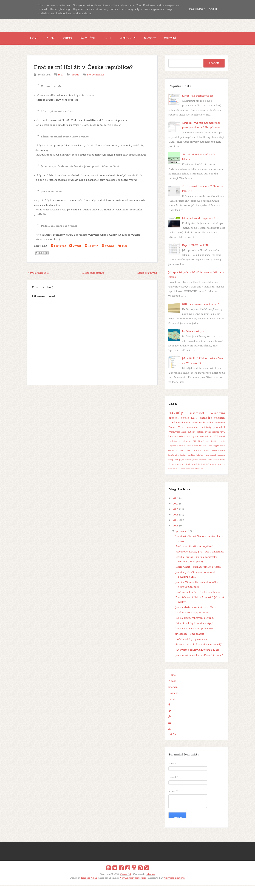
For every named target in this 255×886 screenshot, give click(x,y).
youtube (172, 442)
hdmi (194, 452)
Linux (113, 39)
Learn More (196, 9)
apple (185, 419)
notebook (221, 456)
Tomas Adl (125, 875)
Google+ (91, 247)
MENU (172, 735)
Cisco (71, 39)
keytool (214, 452)
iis (204, 424)
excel (187, 424)
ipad (171, 424)
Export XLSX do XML (195, 246)
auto (181, 447)
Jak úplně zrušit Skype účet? (198, 219)
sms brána (180, 465)
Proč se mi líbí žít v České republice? (83, 68)
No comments (95, 76)
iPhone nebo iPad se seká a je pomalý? (198, 646)
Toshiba (214, 442)
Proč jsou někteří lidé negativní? (194, 547)
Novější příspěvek (38, 274)
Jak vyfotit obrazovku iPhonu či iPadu (197, 651)
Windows (217, 414)
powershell (219, 428)
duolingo (179, 452)
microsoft (197, 414)
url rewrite (220, 465)
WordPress (174, 433)
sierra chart (219, 461)
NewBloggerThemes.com (133, 879)
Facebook (58, 247)
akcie (222, 442)
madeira (181, 437)
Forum (172, 700)
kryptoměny (173, 456)
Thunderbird (203, 442)
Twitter (75, 247)
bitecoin (202, 447)
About (172, 682)
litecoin (172, 437)
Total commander (188, 428)
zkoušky (199, 470)
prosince (181, 532)
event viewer (212, 433)
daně (222, 447)
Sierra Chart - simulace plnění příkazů (198, 568)
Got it (213, 9)
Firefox (172, 428)
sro (201, 437)
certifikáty (206, 428)
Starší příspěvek (147, 274)
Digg (122, 247)
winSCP (213, 437)
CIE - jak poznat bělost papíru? (200, 305)
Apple (53, 39)
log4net (183, 456)
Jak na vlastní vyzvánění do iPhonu (196, 608)
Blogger (150, 875)
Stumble (108, 247)
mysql (213, 456)
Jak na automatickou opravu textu (194, 630)
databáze (206, 419)
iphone (219, 419)
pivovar (188, 461)
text (203, 465)
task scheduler (193, 465)
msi (188, 437)
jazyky (206, 452)
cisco (210, 447)
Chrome (187, 442)
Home (35, 39)
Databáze (92, 39)
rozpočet (202, 461)
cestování (220, 424)
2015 (175, 516)
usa (170, 470)
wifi (206, 437)
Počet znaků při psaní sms (191, 640)
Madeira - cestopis (193, 332)
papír (181, 461)
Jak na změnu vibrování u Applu (194, 619)
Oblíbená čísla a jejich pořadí (192, 614)
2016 (175, 510)
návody (175, 414)
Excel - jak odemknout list (197, 97)
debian (200, 433)
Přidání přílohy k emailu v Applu (194, 624)
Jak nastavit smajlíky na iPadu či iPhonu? (199, 656)
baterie (187, 447)
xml (192, 470)
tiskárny (210, 465)
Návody (159, 39)
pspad (195, 461)
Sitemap (173, 688)
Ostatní (181, 39)
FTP (194, 442)
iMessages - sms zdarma (189, 635)
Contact (173, 694)
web (188, 470)
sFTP (210, 461)
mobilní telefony (196, 456)
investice (197, 424)
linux (184, 433)
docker (171, 452)
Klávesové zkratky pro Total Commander (199, 553)
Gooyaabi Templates (174, 879)
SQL (194, 419)
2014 (175, 521)
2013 (175, 527)
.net (180, 442)
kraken (221, 452)
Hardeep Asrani (89, 879)
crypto (216, 447)
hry (199, 452)
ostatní (75, 76)
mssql (179, 424)
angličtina (173, 447)
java (222, 433)
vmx (183, 470)
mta (207, 456)
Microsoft (135, 39)
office (210, 424)
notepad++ (173, 461)
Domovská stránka (93, 274)
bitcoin (195, 447)
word (222, 437)
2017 (175, 505)
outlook (191, 433)
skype (171, 465)
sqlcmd (195, 437)
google (187, 452)
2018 (175, 499)
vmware (176, 470)
